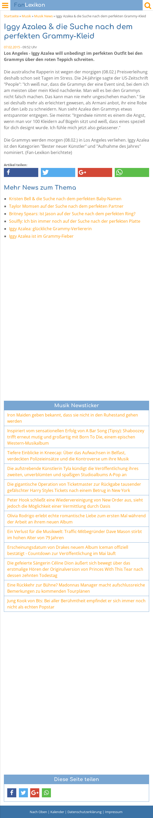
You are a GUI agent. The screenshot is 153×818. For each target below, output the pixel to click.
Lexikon (29, 5)
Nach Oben (38, 811)
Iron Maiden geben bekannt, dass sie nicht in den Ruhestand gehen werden (72, 418)
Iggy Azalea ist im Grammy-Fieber (41, 236)
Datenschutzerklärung (84, 811)
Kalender (57, 811)
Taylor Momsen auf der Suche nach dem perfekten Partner (66, 206)
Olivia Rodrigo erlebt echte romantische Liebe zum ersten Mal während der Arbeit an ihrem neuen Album (76, 519)
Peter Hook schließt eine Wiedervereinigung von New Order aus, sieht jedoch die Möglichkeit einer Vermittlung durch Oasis (75, 503)
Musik (26, 16)
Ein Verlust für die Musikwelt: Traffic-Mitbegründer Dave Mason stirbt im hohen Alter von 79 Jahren (74, 535)
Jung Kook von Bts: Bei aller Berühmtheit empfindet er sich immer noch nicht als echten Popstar (76, 604)
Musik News (43, 16)
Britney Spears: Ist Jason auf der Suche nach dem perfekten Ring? (72, 214)
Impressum (114, 811)
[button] (21, 172)
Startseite (11, 16)
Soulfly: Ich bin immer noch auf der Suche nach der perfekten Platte (74, 221)
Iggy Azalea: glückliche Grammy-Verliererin (50, 228)
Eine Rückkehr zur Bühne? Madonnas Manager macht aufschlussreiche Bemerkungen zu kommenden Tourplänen (76, 588)
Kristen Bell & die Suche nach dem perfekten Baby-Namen (65, 199)
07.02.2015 (12, 47)
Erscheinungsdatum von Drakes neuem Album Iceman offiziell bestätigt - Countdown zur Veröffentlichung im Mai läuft (67, 550)
